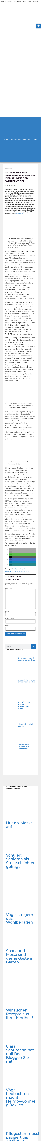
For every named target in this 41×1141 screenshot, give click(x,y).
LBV (13, 571)
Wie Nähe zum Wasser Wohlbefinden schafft (24, 705)
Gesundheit (26, 139)
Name (7, 611)
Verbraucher (16, 139)
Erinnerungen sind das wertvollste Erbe (26, 659)
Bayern (17, 569)
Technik (34, 139)
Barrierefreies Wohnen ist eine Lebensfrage (25, 747)
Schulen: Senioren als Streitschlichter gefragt (20, 861)
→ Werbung (35, 1)
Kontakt (9, 1)
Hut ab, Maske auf (19, 825)
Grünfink (8, 571)
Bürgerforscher (25, 569)
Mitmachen (23, 571)
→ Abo (29, 1)
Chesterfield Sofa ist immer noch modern (27, 681)
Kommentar (9, 588)
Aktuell (6, 139)
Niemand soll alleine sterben (26, 725)
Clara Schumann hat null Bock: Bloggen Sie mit (20, 1054)
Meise (17, 571)
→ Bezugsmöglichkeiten (20, 1)
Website (7, 625)
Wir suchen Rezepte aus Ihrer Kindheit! (19, 1014)
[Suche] (33, 646)
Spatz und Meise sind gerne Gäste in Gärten (19, 956)
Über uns (3, 1)
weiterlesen (19, 214)
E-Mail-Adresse (10, 618)
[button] (10, 549)
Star (28, 571)
